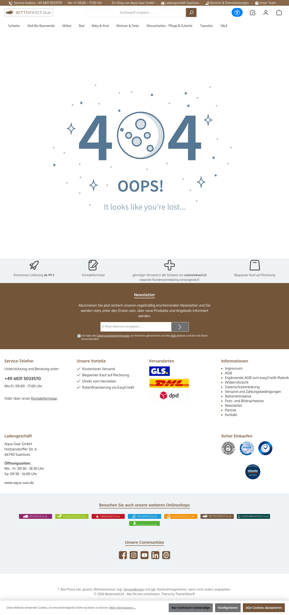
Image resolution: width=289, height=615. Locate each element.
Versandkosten (133, 589)
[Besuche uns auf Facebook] (123, 555)
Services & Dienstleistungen (227, 3)
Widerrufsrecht (237, 382)
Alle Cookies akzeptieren (264, 607)
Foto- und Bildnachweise (244, 401)
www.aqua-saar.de (19, 482)
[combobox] (136, 12)
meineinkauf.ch (195, 275)
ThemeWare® (185, 594)
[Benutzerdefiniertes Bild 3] (265, 448)
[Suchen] (191, 12)
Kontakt (231, 414)
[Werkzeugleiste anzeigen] (237, 12)
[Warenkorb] (279, 12)
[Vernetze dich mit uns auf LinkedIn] (155, 555)
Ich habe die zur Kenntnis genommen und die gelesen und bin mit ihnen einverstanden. (144, 337)
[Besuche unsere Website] (166, 555)
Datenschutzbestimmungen (113, 335)
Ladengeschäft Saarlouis (180, 3)
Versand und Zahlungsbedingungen (253, 391)
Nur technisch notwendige (191, 607)
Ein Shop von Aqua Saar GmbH (133, 3)
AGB (173, 335)
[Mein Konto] (265, 12)
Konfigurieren (228, 607)
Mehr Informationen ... (122, 607)
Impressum (233, 368)
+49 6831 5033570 (22, 378)
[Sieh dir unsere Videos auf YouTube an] (144, 555)
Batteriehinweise (238, 396)
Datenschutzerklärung (242, 387)
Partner (231, 410)
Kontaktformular (93, 275)
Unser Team (266, 3)
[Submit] (180, 327)
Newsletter (233, 405)
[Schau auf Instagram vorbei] (134, 555)
